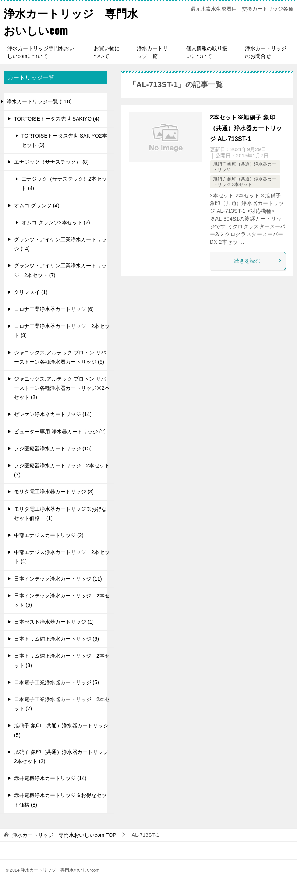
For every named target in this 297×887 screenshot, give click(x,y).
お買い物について (107, 52)
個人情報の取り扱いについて (206, 52)
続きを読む (258, 260)
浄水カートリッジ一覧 (152, 52)
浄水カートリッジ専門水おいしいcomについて (40, 52)
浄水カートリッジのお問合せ (265, 52)
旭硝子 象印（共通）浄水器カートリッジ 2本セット (244, 181)
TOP (64, 834)
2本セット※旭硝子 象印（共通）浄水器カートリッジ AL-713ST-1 (246, 128)
